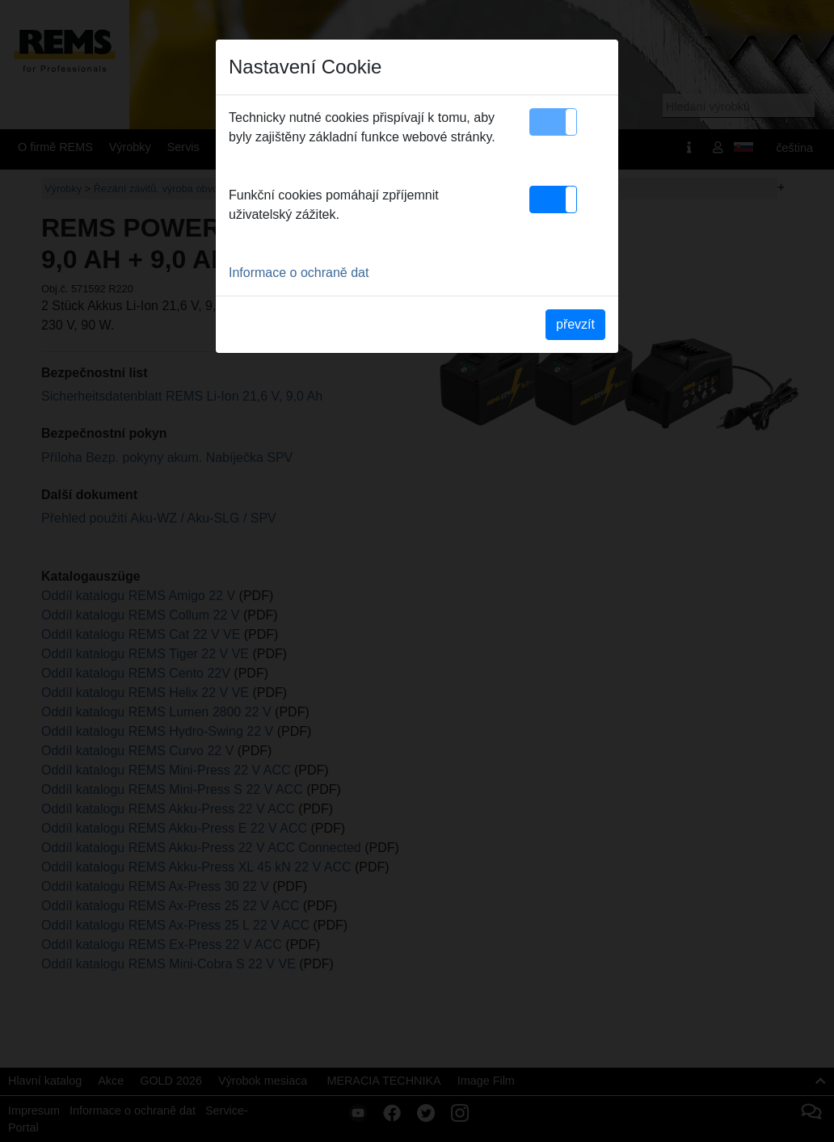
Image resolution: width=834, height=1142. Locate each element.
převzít (575, 324)
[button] (553, 122)
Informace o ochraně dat (299, 272)
